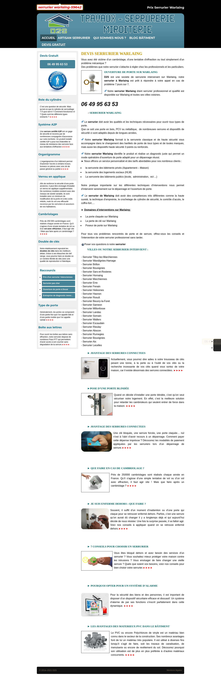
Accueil (48, 38)
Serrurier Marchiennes (95, 279)
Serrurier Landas (92, 312)
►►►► (178, 370)
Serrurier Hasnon (92, 293)
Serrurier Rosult (91, 297)
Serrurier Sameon (92, 304)
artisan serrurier (74, 38)
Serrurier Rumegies (93, 334)
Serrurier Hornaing (93, 275)
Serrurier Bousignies (94, 268)
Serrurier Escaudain (93, 323)
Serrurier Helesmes (93, 290)
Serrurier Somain (92, 316)
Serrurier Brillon (91, 264)
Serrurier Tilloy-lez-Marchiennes (100, 257)
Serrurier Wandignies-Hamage (99, 260)
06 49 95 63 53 (99, 104)
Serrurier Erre (90, 282)
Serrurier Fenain (92, 286)
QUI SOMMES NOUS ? (109, 38)
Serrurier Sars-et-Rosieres (97, 271)
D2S (54, 670)
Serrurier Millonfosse (94, 308)
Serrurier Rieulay (92, 327)
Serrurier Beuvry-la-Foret (96, 301)
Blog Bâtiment (142, 38)
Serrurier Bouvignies (94, 338)
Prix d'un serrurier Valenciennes (58, 277)
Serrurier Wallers (92, 319)
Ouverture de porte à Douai (55, 289)
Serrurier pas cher (51, 283)
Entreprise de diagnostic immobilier (59, 295)
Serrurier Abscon (92, 330)
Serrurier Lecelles (92, 345)
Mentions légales (174, 670)
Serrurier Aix (89, 341)
